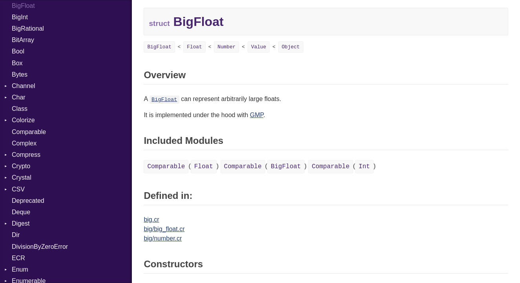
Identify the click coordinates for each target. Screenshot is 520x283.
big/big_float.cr (164, 229)
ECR (18, 258)
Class (19, 108)
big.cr (151, 219)
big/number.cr (163, 238)
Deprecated (28, 200)
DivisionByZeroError (40, 246)
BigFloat (159, 47)
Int (364, 166)
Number (226, 47)
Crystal (21, 177)
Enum (20, 269)
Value (258, 47)
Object (291, 47)
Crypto (21, 166)
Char (19, 97)
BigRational (28, 28)
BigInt (20, 17)
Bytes (19, 74)
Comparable (29, 132)
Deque (21, 212)
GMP (256, 115)
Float (194, 47)
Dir (16, 235)
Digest (20, 223)
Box (17, 63)
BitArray (23, 40)
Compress (26, 154)
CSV (18, 189)
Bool (18, 51)
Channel (23, 86)
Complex (24, 143)
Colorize (23, 120)
